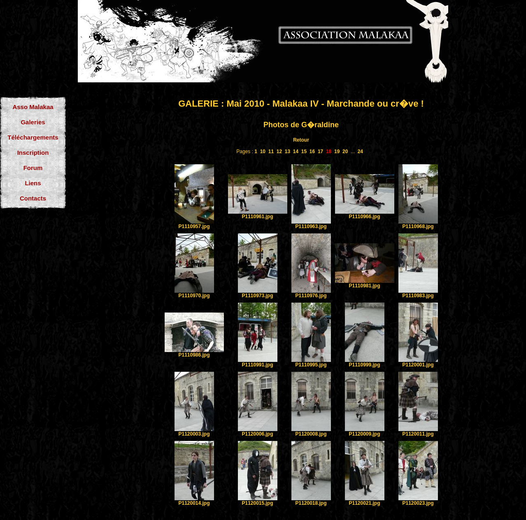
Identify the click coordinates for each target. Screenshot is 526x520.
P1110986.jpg (193, 355)
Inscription (33, 152)
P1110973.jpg (257, 295)
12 (279, 151)
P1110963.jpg (310, 226)
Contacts (33, 198)
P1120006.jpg (257, 434)
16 (312, 151)
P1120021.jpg (364, 503)
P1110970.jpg (193, 295)
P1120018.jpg (310, 503)
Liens (33, 183)
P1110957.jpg (193, 226)
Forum (33, 167)
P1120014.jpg (193, 503)
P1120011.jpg (417, 434)
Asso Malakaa (32, 106)
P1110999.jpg (364, 365)
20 (345, 151)
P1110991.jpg (257, 365)
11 (271, 151)
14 (295, 151)
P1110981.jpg (364, 286)
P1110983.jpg (417, 295)
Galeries (33, 122)
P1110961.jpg (257, 216)
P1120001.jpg (417, 365)
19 (337, 151)
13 (287, 151)
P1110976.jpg (310, 295)
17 (320, 151)
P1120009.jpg (364, 434)
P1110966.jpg (364, 216)
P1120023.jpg (417, 503)
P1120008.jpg (310, 434)
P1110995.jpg (310, 365)
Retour (301, 140)
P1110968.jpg (417, 226)
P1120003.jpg (193, 434)
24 (360, 151)
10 (262, 151)
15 (304, 151)
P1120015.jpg (257, 503)
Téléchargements (32, 137)
